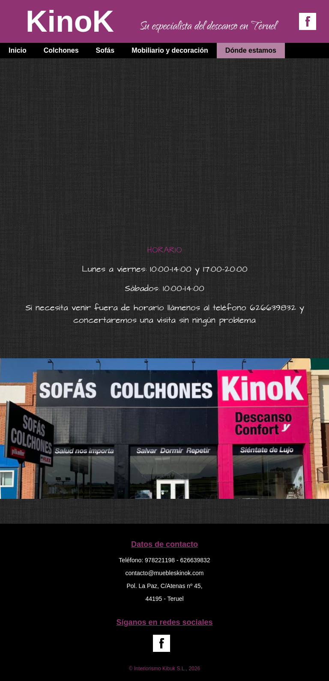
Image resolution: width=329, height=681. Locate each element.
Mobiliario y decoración (170, 50)
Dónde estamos (250, 50)
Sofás (105, 50)
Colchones (61, 50)
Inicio (18, 50)
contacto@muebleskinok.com (164, 573)
